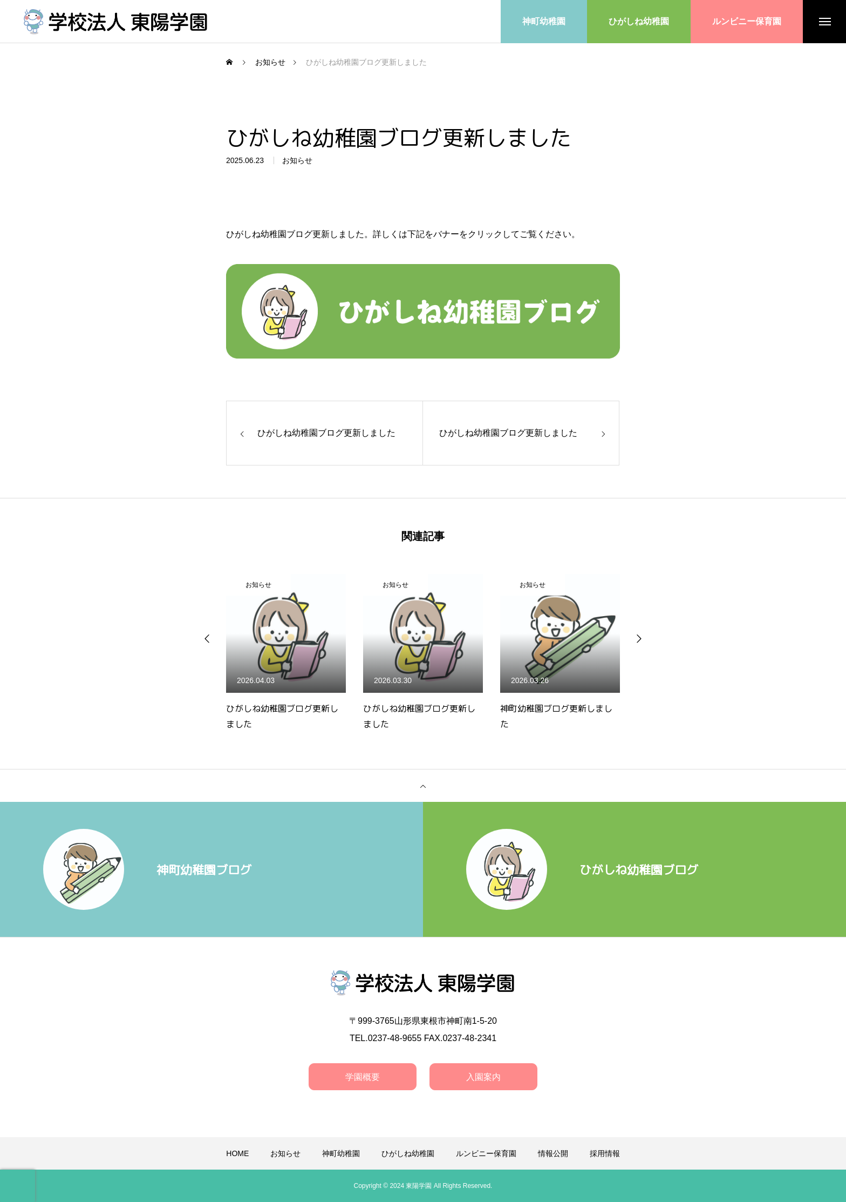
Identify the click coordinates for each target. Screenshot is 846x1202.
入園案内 (483, 1077)
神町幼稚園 (341, 1153)
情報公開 (553, 1153)
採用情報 (605, 1153)
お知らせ (297, 162)
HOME (237, 1153)
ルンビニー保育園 (486, 1153)
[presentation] (17, 1186)
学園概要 (362, 1077)
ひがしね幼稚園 (407, 1153)
